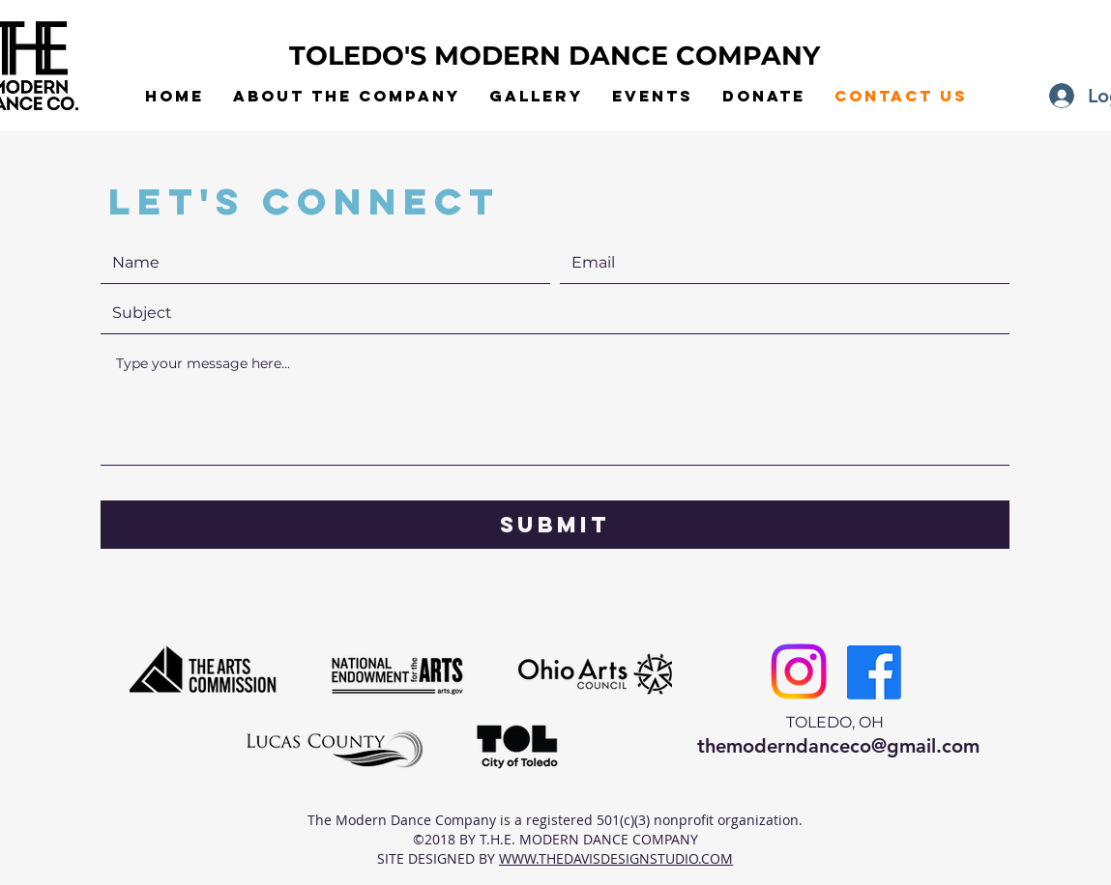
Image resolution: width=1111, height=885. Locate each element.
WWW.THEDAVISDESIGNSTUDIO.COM (616, 858)
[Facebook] (874, 672)
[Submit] (555, 524)
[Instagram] (798, 671)
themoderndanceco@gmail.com (838, 745)
